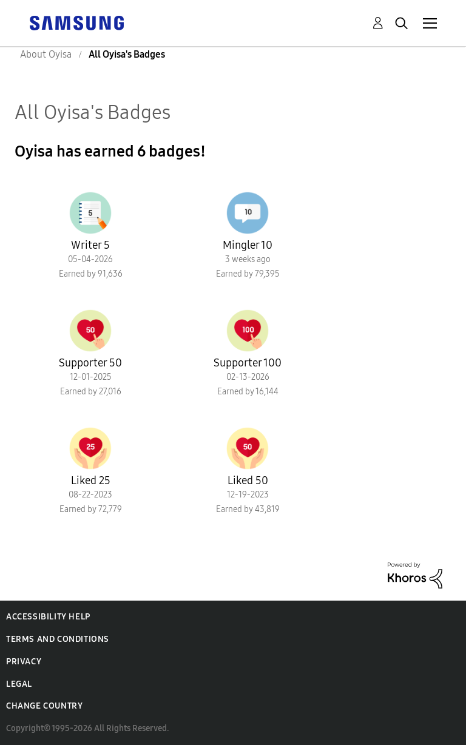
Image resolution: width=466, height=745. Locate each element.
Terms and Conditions (57, 639)
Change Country (44, 706)
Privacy (23, 661)
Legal (19, 684)
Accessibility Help (48, 617)
